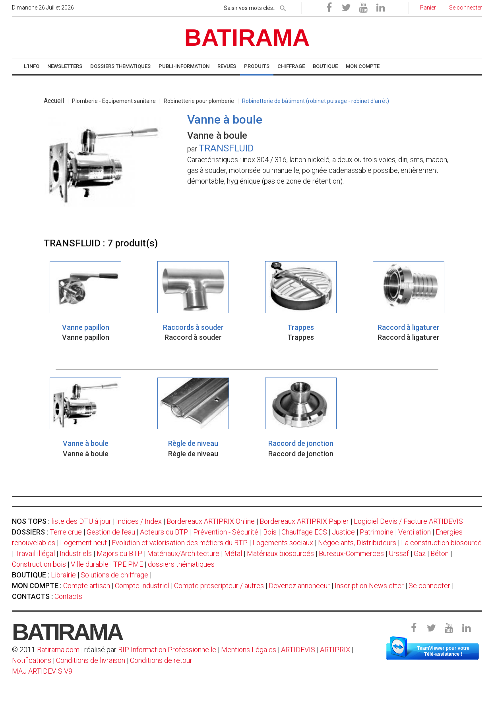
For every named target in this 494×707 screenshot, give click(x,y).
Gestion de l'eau (111, 532)
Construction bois (39, 564)
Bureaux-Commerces (351, 553)
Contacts (68, 596)
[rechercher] (283, 7)
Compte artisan (86, 585)
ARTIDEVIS (298, 649)
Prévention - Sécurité (225, 532)
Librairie (63, 575)
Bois (270, 532)
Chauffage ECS (304, 532)
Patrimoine (376, 532)
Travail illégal (35, 553)
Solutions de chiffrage (114, 575)
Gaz (420, 553)
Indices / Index (139, 521)
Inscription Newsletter (369, 585)
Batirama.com (58, 649)
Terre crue (66, 532)
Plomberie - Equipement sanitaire (114, 101)
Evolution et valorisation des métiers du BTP (180, 542)
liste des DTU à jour (81, 521)
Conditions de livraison (90, 660)
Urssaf (399, 553)
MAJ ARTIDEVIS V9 (42, 671)
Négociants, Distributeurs (357, 542)
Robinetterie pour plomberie (199, 101)
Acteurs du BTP (164, 532)
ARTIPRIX (335, 649)
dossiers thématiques (181, 564)
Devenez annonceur (299, 585)
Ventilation (414, 532)
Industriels (76, 553)
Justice (343, 532)
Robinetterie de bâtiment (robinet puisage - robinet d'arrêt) (315, 101)
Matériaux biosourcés (280, 553)
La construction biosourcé (441, 542)
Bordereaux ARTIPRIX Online (211, 521)
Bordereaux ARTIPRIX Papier (304, 521)
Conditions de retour (161, 660)
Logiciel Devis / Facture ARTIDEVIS (408, 521)
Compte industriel (142, 585)
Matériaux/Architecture (183, 553)
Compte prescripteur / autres (219, 585)
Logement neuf (83, 542)
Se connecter (429, 585)
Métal (233, 553)
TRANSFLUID (226, 148)
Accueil (54, 101)
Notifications (32, 660)
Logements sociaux (282, 542)
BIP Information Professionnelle (167, 649)
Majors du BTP (119, 553)
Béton (439, 553)
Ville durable (89, 564)
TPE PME (128, 564)
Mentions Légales (248, 649)
